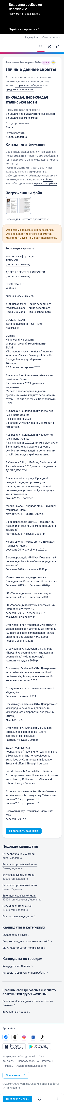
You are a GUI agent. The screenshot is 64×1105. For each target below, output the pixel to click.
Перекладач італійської (17, 906)
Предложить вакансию (19, 1099)
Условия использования (31, 1065)
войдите (48, 179)
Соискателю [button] (16, 1075)
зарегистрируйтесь (45, 183)
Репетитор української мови (19, 864)
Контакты (8, 1061)
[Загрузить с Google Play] (39, 1046)
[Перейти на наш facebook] (5, 1037)
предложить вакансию (20, 89)
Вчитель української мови (18, 854)
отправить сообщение (28, 85)
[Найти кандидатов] (41, 46)
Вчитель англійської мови (18, 874)
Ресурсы (47, 1061)
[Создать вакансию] (49, 46)
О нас (42, 1056)
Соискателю (52, 37)
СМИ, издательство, (24, 947)
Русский (9, 1028)
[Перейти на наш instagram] (24, 1037)
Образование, (16, 934)
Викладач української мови (19, 895)
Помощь (7, 1065)
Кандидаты (18, 966)
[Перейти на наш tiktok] (42, 1037)
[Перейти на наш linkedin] (33, 1037)
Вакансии (17, 1011)
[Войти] (58, 46)
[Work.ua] (5, 47)
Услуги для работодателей (18, 1056)
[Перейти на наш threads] (15, 1037)
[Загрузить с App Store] (14, 1046)
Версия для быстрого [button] (28, 219)
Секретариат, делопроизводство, (27, 941)
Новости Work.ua (28, 1061)
